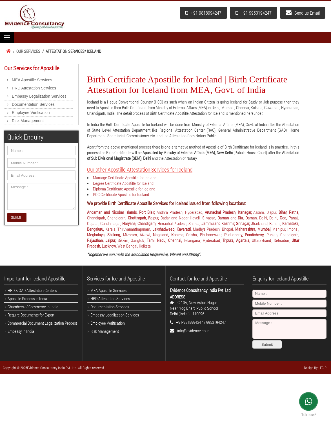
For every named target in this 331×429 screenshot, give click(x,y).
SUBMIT (17, 217)
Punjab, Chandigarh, (282, 234)
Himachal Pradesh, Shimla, (179, 223)
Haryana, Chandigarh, (139, 223)
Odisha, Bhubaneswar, (205, 234)
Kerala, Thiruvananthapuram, (129, 229)
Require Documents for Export (31, 315)
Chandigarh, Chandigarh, (107, 218)
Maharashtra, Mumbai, (254, 229)
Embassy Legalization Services (39, 96)
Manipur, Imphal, (285, 229)
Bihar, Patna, (289, 212)
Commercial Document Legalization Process (42, 323)
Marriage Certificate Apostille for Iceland (124, 177)
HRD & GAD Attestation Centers (32, 290)
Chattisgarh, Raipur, (144, 218)
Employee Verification (31, 112)
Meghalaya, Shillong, (105, 234)
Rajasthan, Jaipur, (102, 240)
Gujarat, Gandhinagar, (104, 223)
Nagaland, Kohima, (169, 234)
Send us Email (303, 13)
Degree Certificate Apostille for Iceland (123, 183)
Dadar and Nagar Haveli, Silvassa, (189, 218)
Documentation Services (33, 104)
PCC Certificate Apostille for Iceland (121, 194)
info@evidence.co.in (193, 330)
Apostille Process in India (27, 298)
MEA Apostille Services (32, 80)
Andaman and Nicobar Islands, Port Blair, (122, 212)
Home (7, 51)
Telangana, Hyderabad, (203, 240)
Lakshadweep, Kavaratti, (172, 229)
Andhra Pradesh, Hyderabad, (181, 212)
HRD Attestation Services (34, 88)
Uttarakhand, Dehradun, (272, 240)
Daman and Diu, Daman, (238, 218)
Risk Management (28, 120)
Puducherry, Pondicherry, (245, 234)
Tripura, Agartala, (237, 240)
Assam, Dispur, (266, 212)
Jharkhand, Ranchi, (266, 223)
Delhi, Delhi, (269, 218)
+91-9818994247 (203, 13)
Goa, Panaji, (289, 218)
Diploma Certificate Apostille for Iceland (124, 189)
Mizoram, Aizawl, (138, 234)
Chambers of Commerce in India (33, 306)
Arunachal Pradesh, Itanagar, (229, 212)
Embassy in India (21, 331)
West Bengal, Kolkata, (134, 246)
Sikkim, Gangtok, (132, 240)
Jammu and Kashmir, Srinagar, (226, 223)
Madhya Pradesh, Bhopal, (214, 229)
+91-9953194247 (254, 13)
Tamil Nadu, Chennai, (165, 240)
